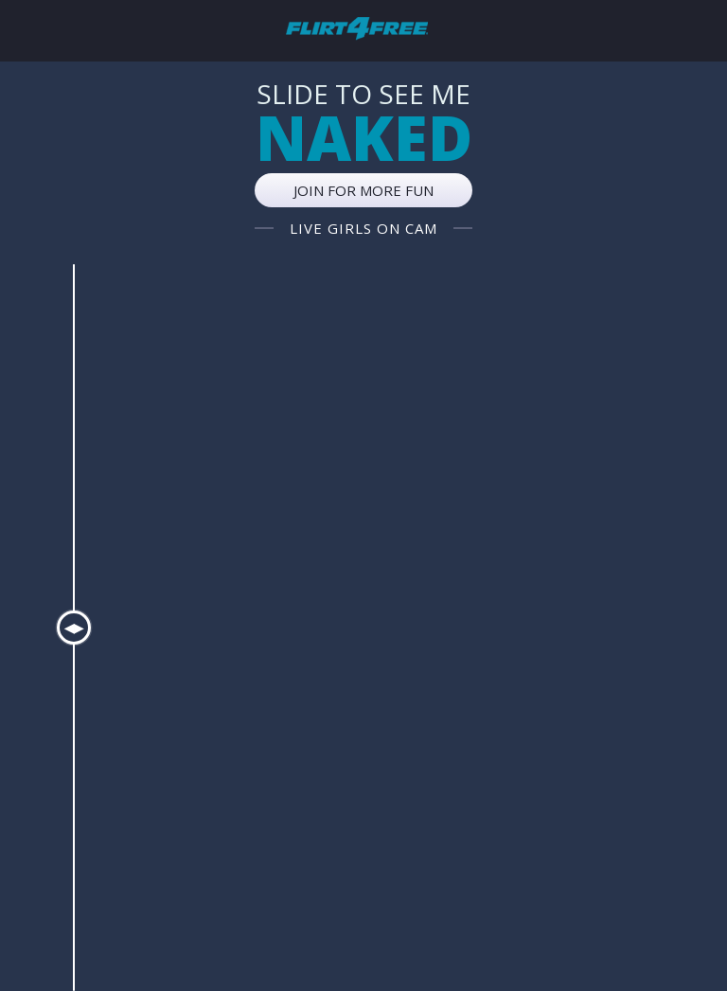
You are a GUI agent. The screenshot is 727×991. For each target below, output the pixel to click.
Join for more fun (363, 190)
